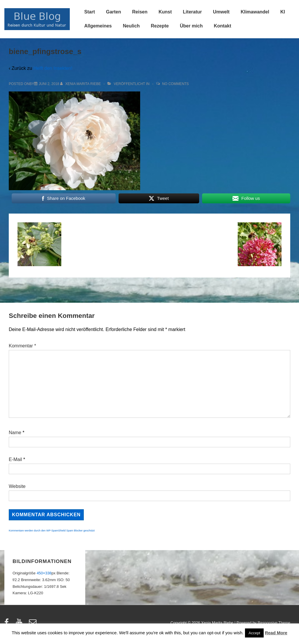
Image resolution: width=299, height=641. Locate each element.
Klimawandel (255, 11)
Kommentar (22, 345)
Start (89, 11)
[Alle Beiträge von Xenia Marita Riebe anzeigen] (81, 84)
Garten (113, 11)
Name (15, 432)
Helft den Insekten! (52, 68)
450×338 (43, 573)
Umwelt (221, 11)
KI (282, 11)
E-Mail (15, 459)
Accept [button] (254, 633)
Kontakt (222, 25)
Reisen (139, 11)
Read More (276, 632)
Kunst (165, 11)
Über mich (191, 25)
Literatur (192, 11)
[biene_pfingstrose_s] (49, 84)
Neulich (131, 25)
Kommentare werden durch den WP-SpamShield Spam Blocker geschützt (52, 530)
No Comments (175, 84)
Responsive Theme (274, 623)
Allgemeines (98, 25)
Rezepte (160, 25)
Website (17, 486)
